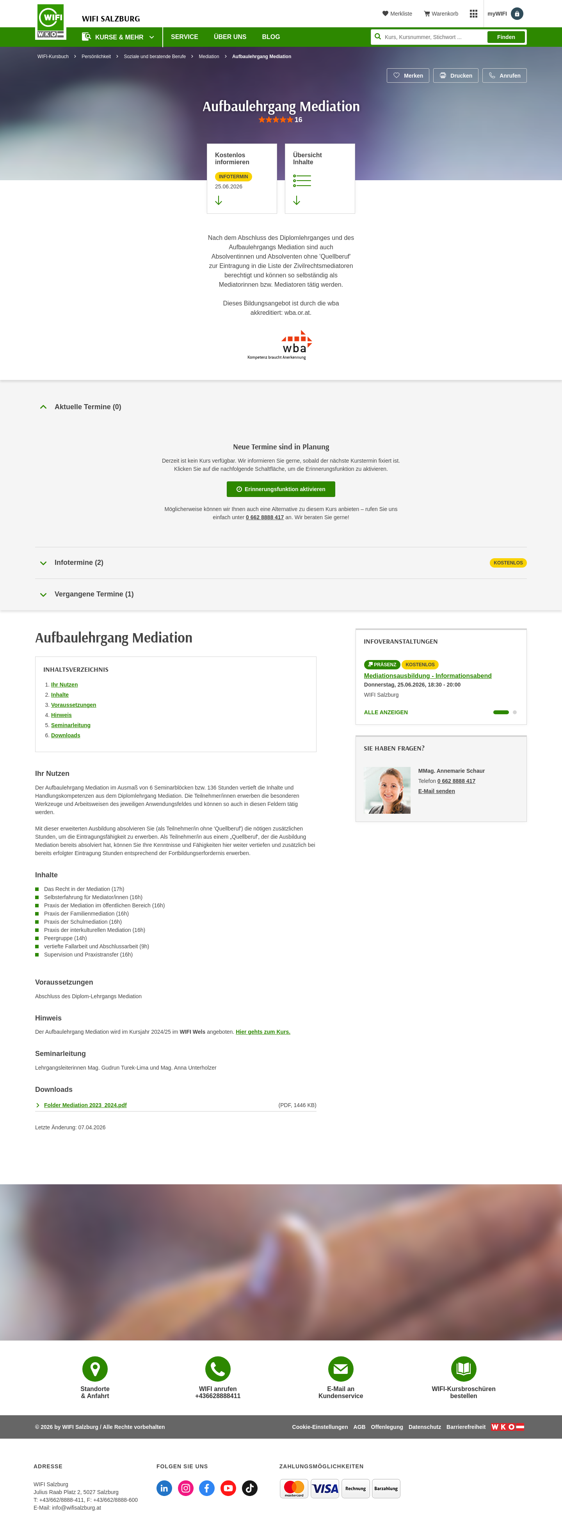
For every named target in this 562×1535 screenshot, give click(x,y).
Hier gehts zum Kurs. (263, 1032)
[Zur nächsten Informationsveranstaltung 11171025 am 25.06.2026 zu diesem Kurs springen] (242, 179)
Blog (271, 37)
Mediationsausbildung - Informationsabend (428, 676)
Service (184, 37)
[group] (281, 120)
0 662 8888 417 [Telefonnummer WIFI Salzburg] (265, 517)
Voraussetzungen (73, 705)
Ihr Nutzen (64, 684)
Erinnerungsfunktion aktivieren (281, 489)
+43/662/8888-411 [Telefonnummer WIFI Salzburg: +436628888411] (61, 1500)
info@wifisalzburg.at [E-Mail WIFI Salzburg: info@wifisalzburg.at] (76, 1508)
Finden (506, 37)
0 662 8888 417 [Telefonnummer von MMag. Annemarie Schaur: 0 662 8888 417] (456, 781)
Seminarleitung (71, 725)
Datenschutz (425, 1427)
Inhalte (60, 695)
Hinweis (61, 715)
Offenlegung (387, 1427)
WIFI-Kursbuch (53, 56)
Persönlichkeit (96, 56)
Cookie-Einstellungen (320, 1427)
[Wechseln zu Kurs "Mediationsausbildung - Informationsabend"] (501, 712)
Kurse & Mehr (113, 36)
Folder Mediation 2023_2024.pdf (85, 1105)
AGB (360, 1427)
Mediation (209, 56)
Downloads (65, 735)
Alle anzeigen (386, 712)
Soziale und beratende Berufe (155, 56)
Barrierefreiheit (466, 1427)
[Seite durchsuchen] (449, 37)
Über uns (230, 37)
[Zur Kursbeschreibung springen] (320, 179)
